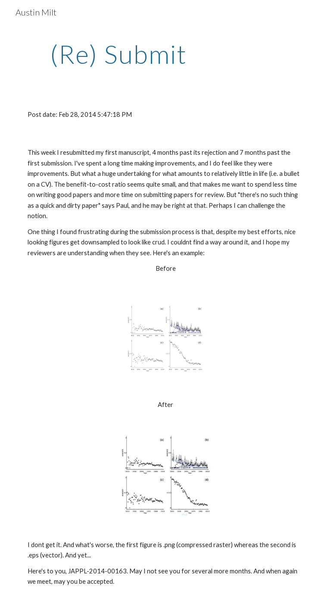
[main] (118, 54)
